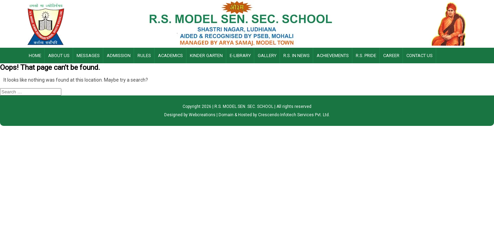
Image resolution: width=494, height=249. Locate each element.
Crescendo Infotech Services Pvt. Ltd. (294, 114)
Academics (170, 55)
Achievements (333, 55)
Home (35, 55)
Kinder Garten (206, 55)
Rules (144, 55)
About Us (59, 55)
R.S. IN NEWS (296, 55)
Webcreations (202, 114)
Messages (88, 55)
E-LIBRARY (240, 55)
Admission (119, 55)
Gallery (267, 55)
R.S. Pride (366, 55)
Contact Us (419, 55)
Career (391, 55)
